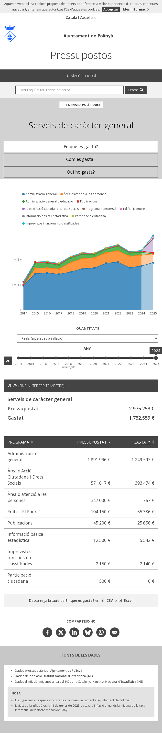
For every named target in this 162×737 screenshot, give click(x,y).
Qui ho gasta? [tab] (81, 172)
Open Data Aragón (124, 707)
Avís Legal (81, 727)
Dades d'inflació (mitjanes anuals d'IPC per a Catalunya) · (79, 645)
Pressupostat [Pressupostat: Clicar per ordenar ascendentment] (104, 442)
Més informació (136, 9)
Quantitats (87, 328)
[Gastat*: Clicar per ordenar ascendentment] (142, 442)
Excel (127, 563)
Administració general (30, 453)
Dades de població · (54, 639)
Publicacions (20, 504)
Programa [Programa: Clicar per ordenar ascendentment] (18, 442)
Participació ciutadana (30, 544)
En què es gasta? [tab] (81, 146)
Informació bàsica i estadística (38, 516)
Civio (56, 707)
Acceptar (110, 9)
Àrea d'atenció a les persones (37, 482)
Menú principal (83, 75)
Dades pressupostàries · (48, 634)
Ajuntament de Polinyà (88, 36)
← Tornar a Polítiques (81, 105)
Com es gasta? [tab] (80, 159)
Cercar (133, 90)
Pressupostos (81, 55)
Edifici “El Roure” (24, 493)
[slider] (155, 358)
